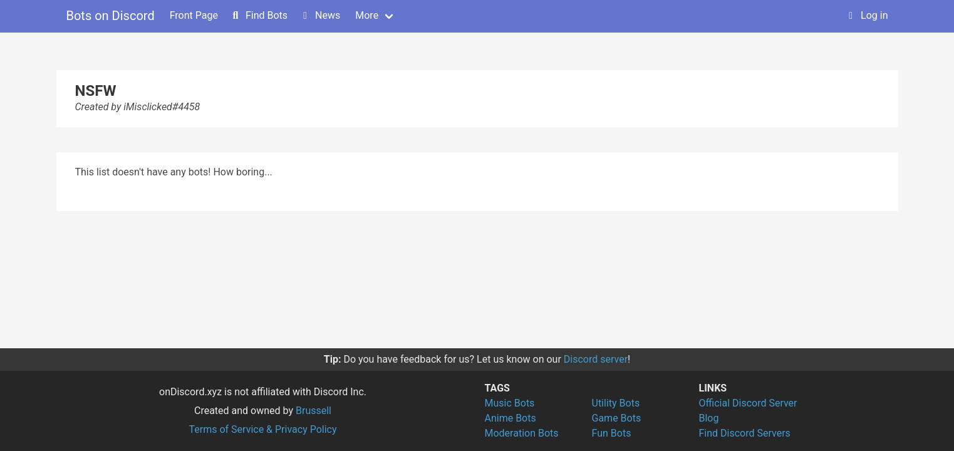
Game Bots (616, 418)
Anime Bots (510, 418)
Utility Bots (616, 403)
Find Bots (259, 15)
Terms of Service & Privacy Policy (262, 429)
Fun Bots (611, 433)
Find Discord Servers (745, 433)
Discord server (596, 359)
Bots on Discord (110, 15)
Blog (709, 418)
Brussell (313, 411)
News (320, 15)
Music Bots (510, 403)
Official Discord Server (748, 403)
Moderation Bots (522, 433)
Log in (867, 15)
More (366, 15)
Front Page (194, 15)
